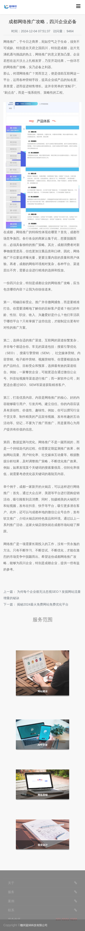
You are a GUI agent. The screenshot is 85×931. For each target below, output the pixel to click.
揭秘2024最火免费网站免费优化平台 (42, 604)
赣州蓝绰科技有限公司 (33, 925)
